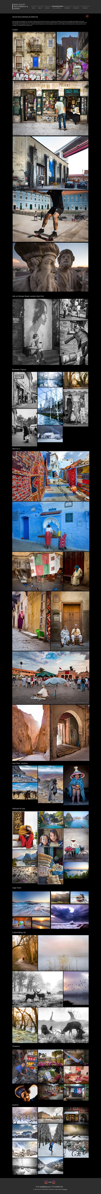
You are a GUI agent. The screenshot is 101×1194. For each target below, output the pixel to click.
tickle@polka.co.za (45, 1187)
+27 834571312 (58, 1187)
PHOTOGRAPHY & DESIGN (20, 7)
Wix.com (65, 1189)
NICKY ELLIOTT (19, 4)
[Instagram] (87, 16)
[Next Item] (85, 331)
